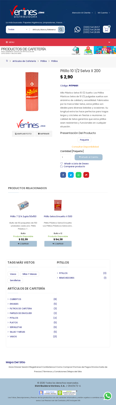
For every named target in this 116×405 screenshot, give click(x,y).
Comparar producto (74, 166)
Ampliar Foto (23, 133)
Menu (10, 42)
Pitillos (43, 61)
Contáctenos (48, 367)
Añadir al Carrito (88, 157)
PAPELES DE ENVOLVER (21, 313)
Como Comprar (64, 367)
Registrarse (35, 367)
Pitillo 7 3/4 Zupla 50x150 (23, 216)
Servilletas (15, 280)
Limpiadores (49, 22)
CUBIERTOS (15, 299)
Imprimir (43, 133)
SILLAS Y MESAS (17, 331)
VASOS (13, 336)
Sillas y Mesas (30, 274)
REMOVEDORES (66, 277)
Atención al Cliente (82, 12)
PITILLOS (63, 273)
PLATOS (14, 322)
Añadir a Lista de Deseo (76, 163)
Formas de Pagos (82, 367)
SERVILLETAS (16, 327)
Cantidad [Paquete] (72, 151)
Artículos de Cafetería (24, 61)
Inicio (11, 367)
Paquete (84, 139)
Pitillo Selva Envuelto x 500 (58, 216)
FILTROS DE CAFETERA (21, 308)
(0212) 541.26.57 (91, 27)
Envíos (95, 367)
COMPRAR (23, 243)
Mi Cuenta (104, 12)
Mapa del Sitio (75, 371)
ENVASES (14, 303)
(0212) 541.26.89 (91, 32)
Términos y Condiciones (55, 371)
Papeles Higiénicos (32, 22)
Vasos (59, 22)
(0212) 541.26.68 (91, 30)
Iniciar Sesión (21, 367)
